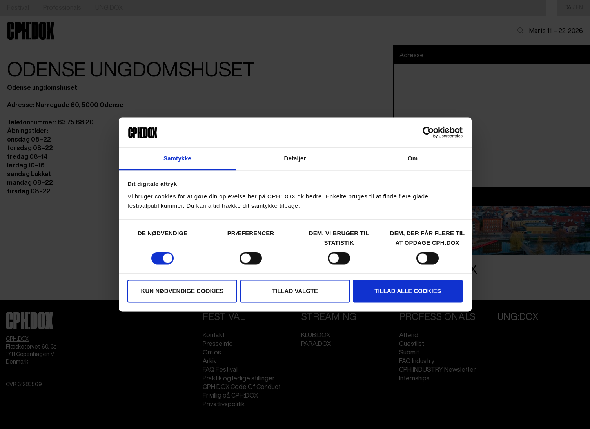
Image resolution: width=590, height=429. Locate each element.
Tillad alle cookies (407, 290)
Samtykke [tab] (177, 158)
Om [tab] (413, 158)
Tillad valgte (295, 290)
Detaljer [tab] (295, 158)
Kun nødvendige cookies (182, 290)
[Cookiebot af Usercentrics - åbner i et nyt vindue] (428, 132)
